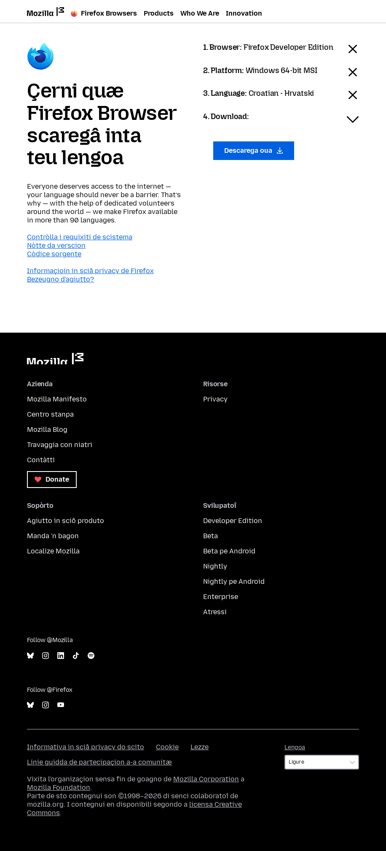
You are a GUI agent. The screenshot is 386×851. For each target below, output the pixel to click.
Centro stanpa (50, 414)
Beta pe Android (229, 551)
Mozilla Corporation (206, 779)
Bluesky (30, 655)
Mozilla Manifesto (57, 399)
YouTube (60, 705)
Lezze (199, 747)
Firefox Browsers (104, 13)
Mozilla (55, 358)
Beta (210, 536)
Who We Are (199, 13)
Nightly (215, 566)
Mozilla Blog (47, 430)
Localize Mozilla (53, 551)
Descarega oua (253, 150)
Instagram (45, 655)
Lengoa (294, 747)
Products (159, 13)
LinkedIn (60, 655)
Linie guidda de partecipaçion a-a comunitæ (99, 762)
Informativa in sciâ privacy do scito (85, 747)
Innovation (244, 13)
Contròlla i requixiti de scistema (79, 237)
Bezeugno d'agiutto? (60, 279)
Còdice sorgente (54, 254)
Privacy (215, 399)
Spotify (91, 655)
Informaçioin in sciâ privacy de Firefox (90, 271)
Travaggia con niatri (59, 445)
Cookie (167, 747)
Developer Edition (232, 521)
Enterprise (220, 597)
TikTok (75, 655)
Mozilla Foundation (58, 787)
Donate (52, 479)
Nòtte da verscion (56, 245)
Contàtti (41, 460)
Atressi (215, 612)
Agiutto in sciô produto (65, 521)
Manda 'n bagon (53, 536)
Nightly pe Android (234, 581)
